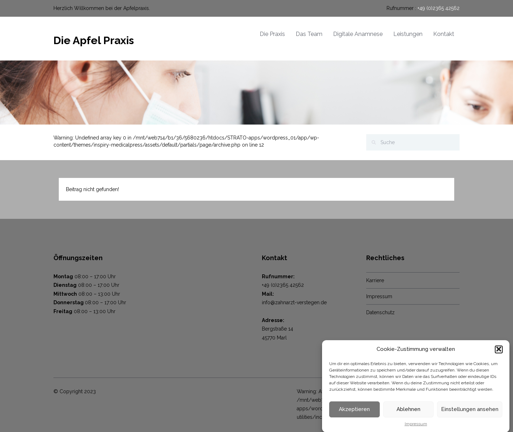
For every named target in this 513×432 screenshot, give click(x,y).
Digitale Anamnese (358, 34)
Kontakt (443, 34)
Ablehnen (408, 411)
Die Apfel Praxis (93, 40)
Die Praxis (272, 34)
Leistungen (408, 34)
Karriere (375, 280)
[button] (498, 351)
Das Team (309, 34)
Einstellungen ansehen (469, 411)
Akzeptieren (354, 411)
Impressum (416, 425)
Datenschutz (380, 312)
